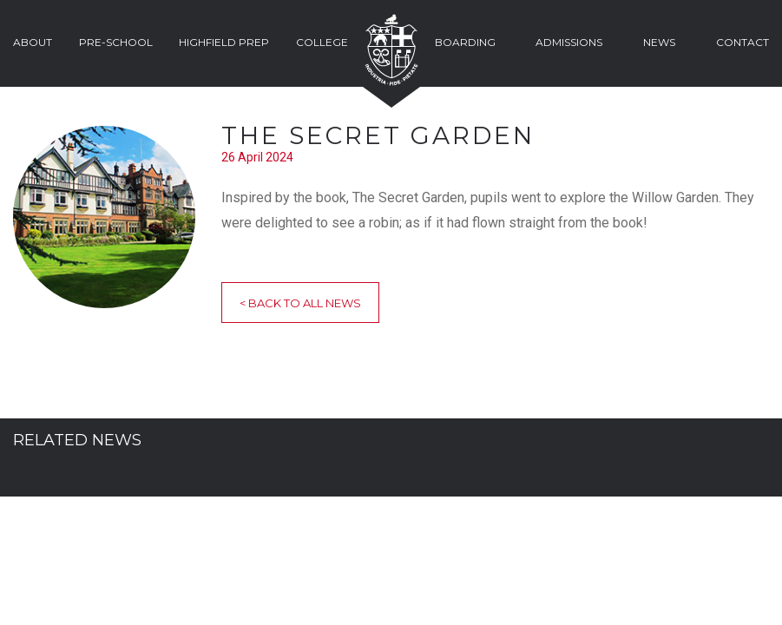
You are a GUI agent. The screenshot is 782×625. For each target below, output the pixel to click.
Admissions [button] (569, 42)
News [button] (659, 42)
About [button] (32, 42)
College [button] (322, 42)
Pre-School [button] (116, 42)
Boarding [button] (465, 42)
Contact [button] (742, 42)
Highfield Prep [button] (224, 42)
